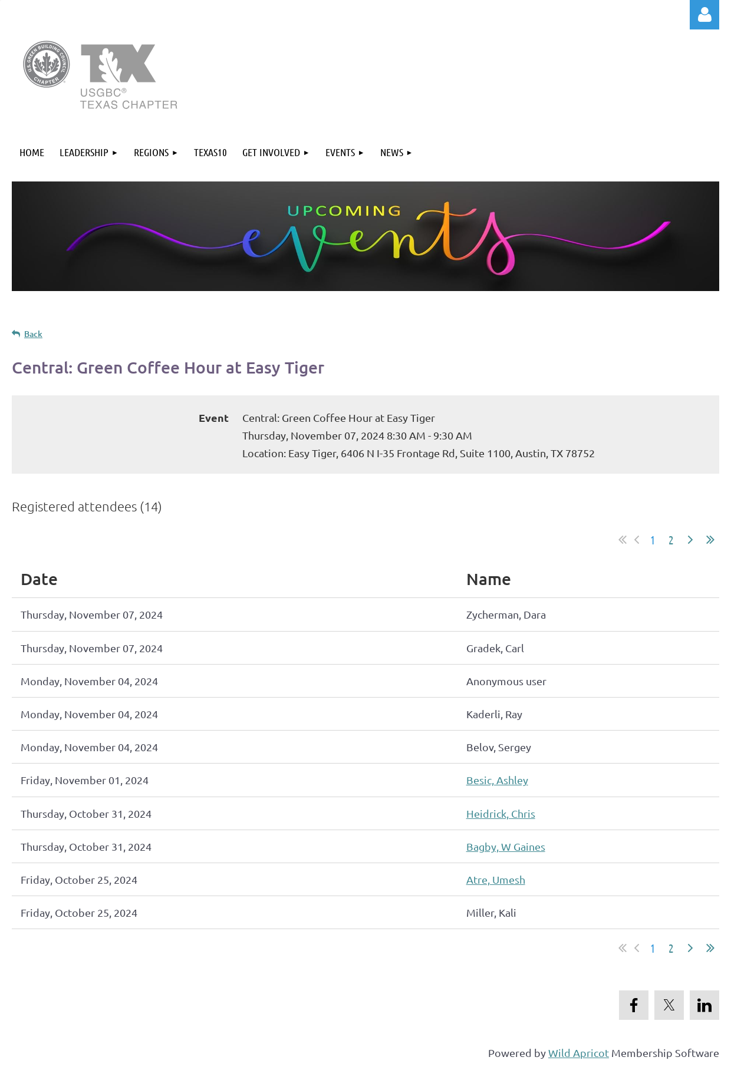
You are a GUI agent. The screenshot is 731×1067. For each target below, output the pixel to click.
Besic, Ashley (497, 780)
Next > (690, 540)
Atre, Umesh (495, 879)
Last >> (710, 540)
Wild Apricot (578, 1052)
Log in (704, 14)
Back (33, 333)
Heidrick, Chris (500, 813)
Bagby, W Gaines (505, 846)
